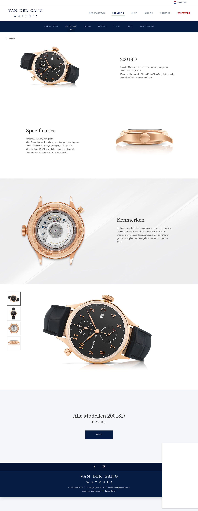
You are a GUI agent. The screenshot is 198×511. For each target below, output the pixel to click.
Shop (134, 13)
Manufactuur (97, 13)
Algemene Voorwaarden (91, 491)
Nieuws (149, 13)
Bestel (99, 435)
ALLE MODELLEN (147, 27)
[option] (99, 141)
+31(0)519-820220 (75, 487)
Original (102, 27)
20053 (130, 27)
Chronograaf (51, 27)
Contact (165, 13)
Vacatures (184, 13)
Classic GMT (71, 27)
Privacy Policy (110, 491)
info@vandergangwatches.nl (119, 487)
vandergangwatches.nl (95, 487)
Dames (117, 27)
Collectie (118, 13)
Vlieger (87, 27)
